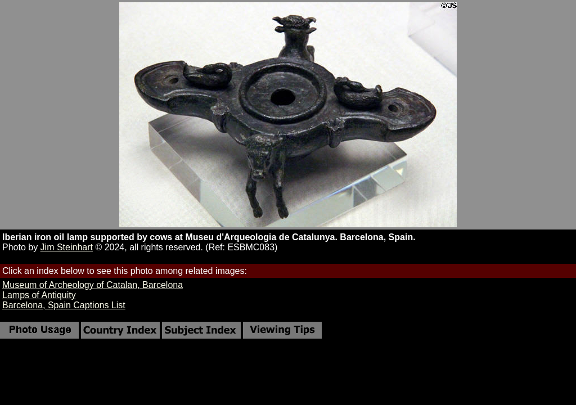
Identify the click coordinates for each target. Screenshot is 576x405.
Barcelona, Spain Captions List (63, 305)
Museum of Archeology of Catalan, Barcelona (92, 285)
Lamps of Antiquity (39, 295)
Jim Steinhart (66, 247)
